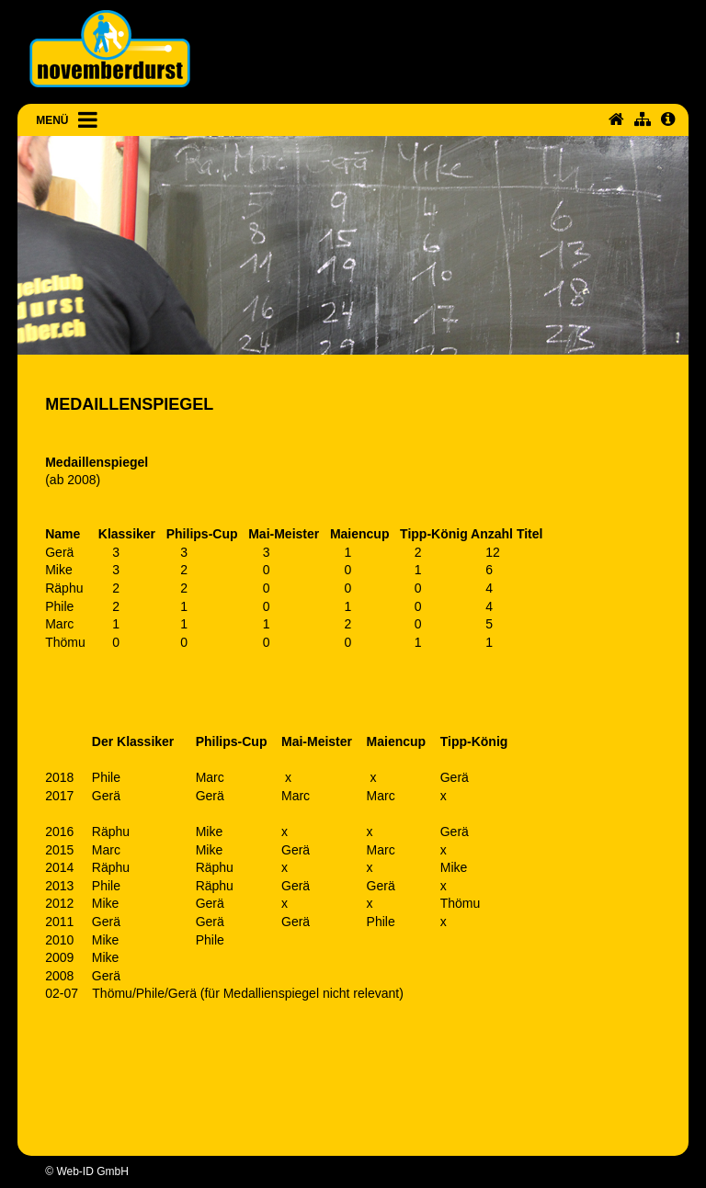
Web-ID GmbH (92, 1171)
